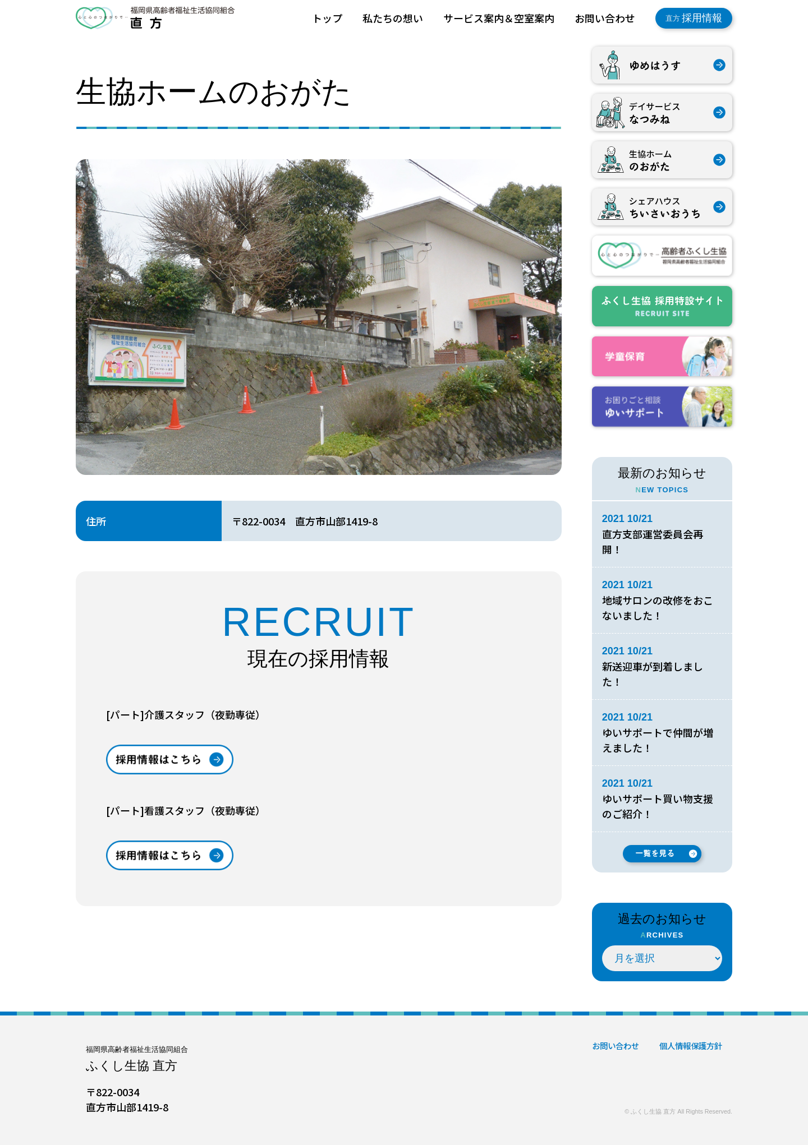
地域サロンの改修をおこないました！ (657, 607)
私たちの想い (392, 18)
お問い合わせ (605, 18)
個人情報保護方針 (690, 1045)
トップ (327, 18)
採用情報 (693, 18)
